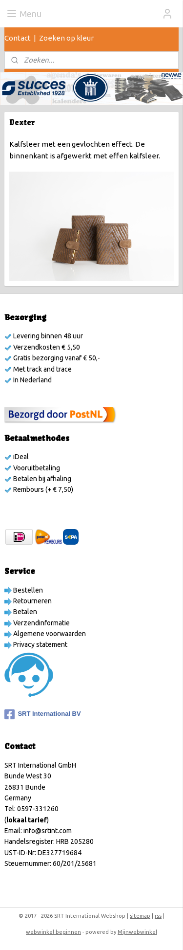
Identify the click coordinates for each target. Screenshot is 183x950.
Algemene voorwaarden (49, 634)
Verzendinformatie (41, 623)
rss (158, 916)
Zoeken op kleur (66, 38)
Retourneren (32, 601)
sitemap (140, 916)
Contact (17, 38)
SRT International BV (42, 714)
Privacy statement (39, 644)
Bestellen (27, 590)
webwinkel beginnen (53, 932)
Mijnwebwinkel (137, 932)
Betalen (24, 612)
